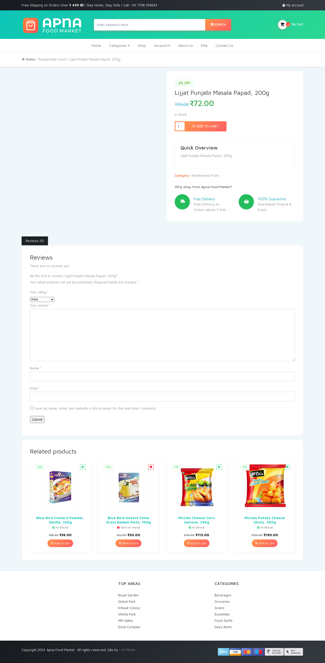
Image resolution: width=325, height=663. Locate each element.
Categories (118, 45)
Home (96, 45)
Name (35, 368)
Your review (40, 305)
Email (35, 388)
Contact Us (224, 45)
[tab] (35, 241)
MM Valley (125, 621)
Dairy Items (223, 627)
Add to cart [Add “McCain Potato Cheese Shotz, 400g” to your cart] (264, 543)
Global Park (127, 601)
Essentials (222, 614)
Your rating (39, 292)
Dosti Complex (129, 627)
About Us (185, 45)
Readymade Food (52, 59)
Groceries (222, 601)
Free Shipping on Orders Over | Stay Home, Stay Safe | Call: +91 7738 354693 (89, 5)
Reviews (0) (35, 241)
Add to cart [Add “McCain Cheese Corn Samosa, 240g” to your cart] (196, 543)
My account (294, 5)
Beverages (223, 595)
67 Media (128, 650)
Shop (142, 45)
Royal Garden (128, 595)
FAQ (204, 45)
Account (160, 45)
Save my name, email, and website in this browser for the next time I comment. (95, 408)
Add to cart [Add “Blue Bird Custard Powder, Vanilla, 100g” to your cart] (60, 543)
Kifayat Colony (129, 608)
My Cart (290, 24)
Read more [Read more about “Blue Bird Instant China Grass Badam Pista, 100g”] (128, 543)
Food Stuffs (224, 621)
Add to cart (205, 126)
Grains (219, 608)
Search (218, 24)
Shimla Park (127, 614)
